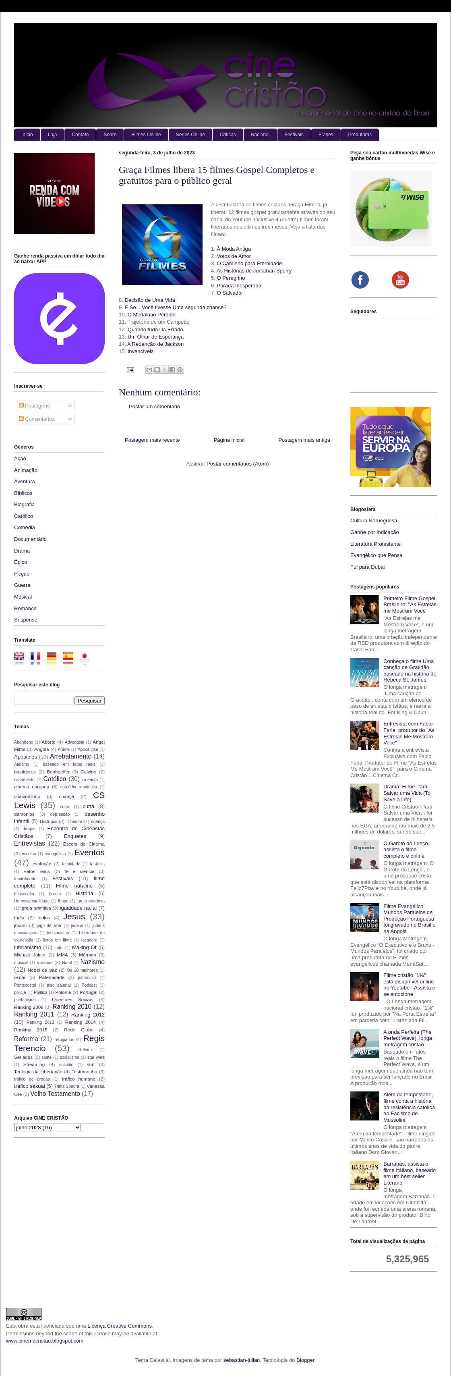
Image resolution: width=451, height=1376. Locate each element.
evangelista (55, 854)
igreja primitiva (36, 907)
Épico (20, 562)
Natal (67, 962)
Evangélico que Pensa (376, 555)
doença (98, 821)
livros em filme (57, 940)
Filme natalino (74, 886)
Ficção (21, 574)
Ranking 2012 (88, 1015)
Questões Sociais (72, 999)
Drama (22, 551)
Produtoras (360, 134)
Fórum (55, 894)
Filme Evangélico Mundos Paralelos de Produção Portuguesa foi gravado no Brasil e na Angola (409, 918)
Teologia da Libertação (38, 1071)
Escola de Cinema (84, 843)
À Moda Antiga (234, 249)
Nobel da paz (42, 970)
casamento (24, 779)
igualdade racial (78, 908)
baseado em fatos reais (69, 764)
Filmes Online (146, 134)
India (19, 917)
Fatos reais (36, 871)
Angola (41, 749)
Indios (43, 917)
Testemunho (84, 1071)
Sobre (109, 134)
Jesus (74, 916)
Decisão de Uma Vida (149, 300)
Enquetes (75, 836)
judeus (77, 925)
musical (21, 962)
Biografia (24, 504)
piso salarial (58, 985)
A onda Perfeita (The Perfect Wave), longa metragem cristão (407, 1038)
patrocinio (87, 977)
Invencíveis (141, 351)
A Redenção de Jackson (155, 344)
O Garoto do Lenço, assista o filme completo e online (406, 849)
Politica (41, 992)
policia (20, 992)
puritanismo (25, 1000)
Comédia (24, 527)
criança (66, 796)
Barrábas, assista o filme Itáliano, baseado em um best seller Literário (409, 1173)
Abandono (23, 742)
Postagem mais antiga (304, 440)
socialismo (69, 1057)
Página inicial (229, 440)
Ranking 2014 (80, 1022)
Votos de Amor (234, 256)
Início (27, 134)
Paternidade (51, 977)
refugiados (64, 1039)
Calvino (88, 771)
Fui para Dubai (367, 567)
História (84, 893)
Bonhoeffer (58, 771)
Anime (64, 749)
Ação (20, 458)
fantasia (97, 864)
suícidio (66, 1064)
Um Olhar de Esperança (156, 337)
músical (45, 962)
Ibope (63, 901)
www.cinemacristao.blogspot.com (44, 1341)
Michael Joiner (30, 954)
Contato (80, 134)
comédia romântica (78, 787)
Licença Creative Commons (119, 1326)
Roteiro (85, 1050)
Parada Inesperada (239, 286)
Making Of (84, 947)
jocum (20, 925)
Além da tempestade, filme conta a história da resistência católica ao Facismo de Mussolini (409, 1106)
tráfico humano (78, 1078)
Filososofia (24, 894)
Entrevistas (29, 843)
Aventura (24, 481)
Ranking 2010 (71, 1006)
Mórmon (87, 954)
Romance (25, 608)
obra (23, 1326)
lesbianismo (58, 933)
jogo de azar (49, 925)
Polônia (63, 992)
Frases (326, 134)
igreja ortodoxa (91, 901)
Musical (23, 597)
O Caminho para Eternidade (249, 263)
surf (91, 1064)
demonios (24, 814)
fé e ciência (79, 871)
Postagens (34, 406)
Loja (52, 134)
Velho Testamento (55, 1093)
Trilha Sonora (66, 1086)
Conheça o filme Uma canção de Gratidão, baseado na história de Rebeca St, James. (410, 670)
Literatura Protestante (375, 544)
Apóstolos (25, 757)
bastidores (25, 771)
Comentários (37, 419)
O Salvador (230, 293)
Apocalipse (88, 749)
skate (47, 1057)
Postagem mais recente (152, 440)
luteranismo (27, 947)
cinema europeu (31, 786)
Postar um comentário (154, 406)
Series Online (190, 134)
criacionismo (27, 796)
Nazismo (92, 961)
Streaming (34, 1064)
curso (65, 806)
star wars (96, 1057)
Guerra (22, 585)
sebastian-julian (241, 1360)
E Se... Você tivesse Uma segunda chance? (175, 307)
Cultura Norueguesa (373, 521)
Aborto (48, 741)
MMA (62, 954)
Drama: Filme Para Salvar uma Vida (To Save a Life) (406, 793)
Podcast (89, 985)
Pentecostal (25, 985)
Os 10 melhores (82, 970)
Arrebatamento (70, 756)
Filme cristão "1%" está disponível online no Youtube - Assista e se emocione (409, 984)
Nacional (260, 134)
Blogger (305, 1360)
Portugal (88, 992)
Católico (23, 516)
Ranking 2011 (34, 1014)
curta (88, 806)
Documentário (30, 539)
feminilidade (25, 879)
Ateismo (21, 764)
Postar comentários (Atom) (238, 464)
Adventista (75, 742)
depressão (60, 814)
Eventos (89, 852)
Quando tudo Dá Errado (155, 329)
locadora (89, 940)
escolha (29, 854)
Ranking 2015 (31, 1029)
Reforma (26, 1038)
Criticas (228, 134)
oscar (20, 977)
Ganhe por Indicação (374, 532)
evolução (42, 863)
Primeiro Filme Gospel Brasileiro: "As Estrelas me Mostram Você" (410, 604)
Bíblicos (23, 493)
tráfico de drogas (32, 1079)
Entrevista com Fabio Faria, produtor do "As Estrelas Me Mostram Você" (408, 733)
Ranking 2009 (28, 1007)
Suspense (25, 620)
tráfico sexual (29, 1086)
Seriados (23, 1057)
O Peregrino (231, 278)
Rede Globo (78, 1029)
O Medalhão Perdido (152, 315)
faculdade (71, 864)
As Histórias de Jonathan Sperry (254, 271)
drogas (29, 829)
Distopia (48, 821)
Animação (25, 470)
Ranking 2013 (40, 1022)
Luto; (59, 948)
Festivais (294, 134)
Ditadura (74, 821)
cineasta (90, 779)
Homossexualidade (32, 901)
